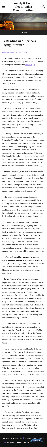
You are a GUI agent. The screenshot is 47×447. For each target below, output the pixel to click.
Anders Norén (38, 438)
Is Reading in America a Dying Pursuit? (19, 43)
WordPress (17, 438)
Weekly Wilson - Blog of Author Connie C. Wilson (23, 6)
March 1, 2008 (21, 52)
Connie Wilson (8, 52)
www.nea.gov (30, 65)
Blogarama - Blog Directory (18, 442)
